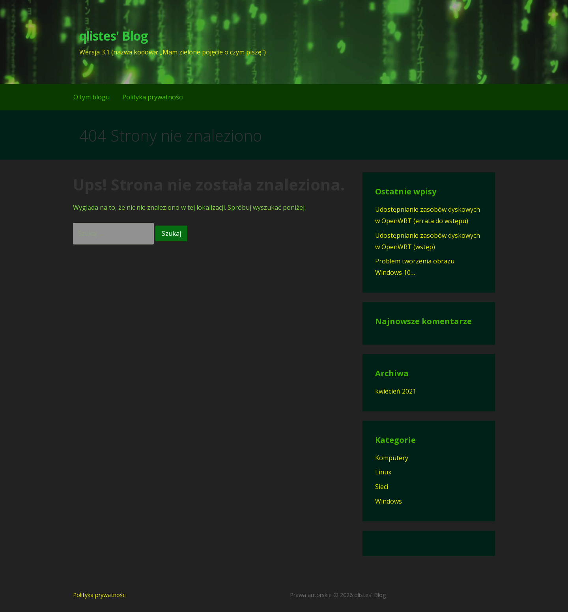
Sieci (381, 486)
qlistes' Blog (113, 35)
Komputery (391, 457)
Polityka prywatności (152, 97)
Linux (383, 472)
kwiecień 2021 (395, 391)
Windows (388, 501)
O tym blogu (91, 97)
